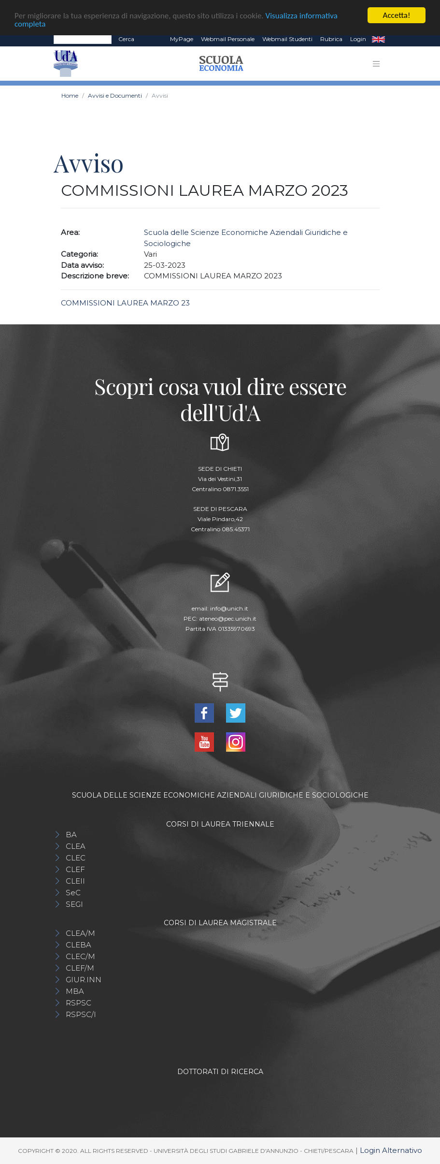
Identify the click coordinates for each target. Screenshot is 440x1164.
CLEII (75, 881)
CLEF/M (80, 968)
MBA (75, 991)
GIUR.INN (83, 979)
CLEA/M (80, 933)
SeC (73, 892)
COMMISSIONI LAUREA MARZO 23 (125, 302)
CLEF (75, 869)
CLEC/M (80, 956)
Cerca (126, 39)
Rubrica (331, 39)
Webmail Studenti (287, 39)
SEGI (74, 904)
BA (71, 834)
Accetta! (397, 15)
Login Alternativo (391, 1150)
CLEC (75, 857)
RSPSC (78, 1002)
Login (358, 39)
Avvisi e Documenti (115, 95)
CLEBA (78, 944)
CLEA (75, 846)
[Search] (83, 39)
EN (378, 39)
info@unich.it (229, 608)
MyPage (181, 39)
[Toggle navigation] (376, 64)
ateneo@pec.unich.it (227, 618)
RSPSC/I (81, 1014)
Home (69, 95)
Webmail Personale (228, 39)
